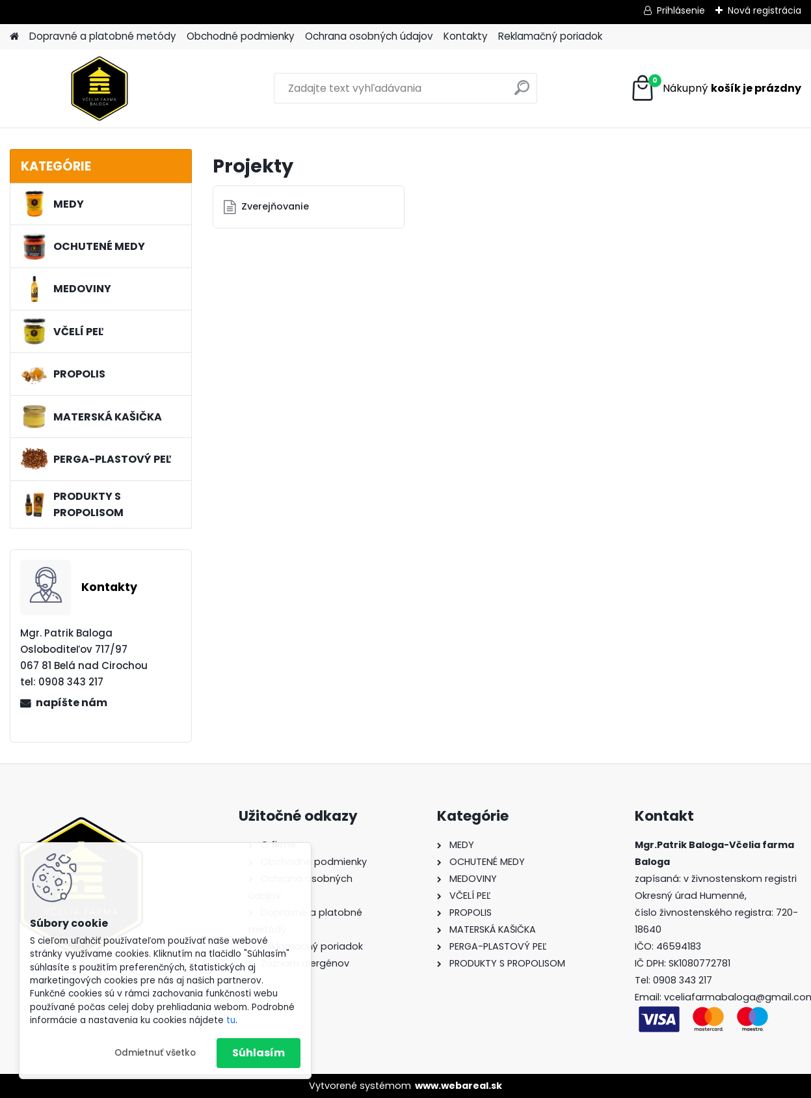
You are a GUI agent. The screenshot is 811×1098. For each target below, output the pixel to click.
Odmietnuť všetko (155, 1053)
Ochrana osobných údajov (369, 36)
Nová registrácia (764, 10)
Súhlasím (258, 1052)
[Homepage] (14, 36)
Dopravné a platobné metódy (102, 36)
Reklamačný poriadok (550, 36)
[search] (521, 92)
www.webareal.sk (458, 1085)
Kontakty (466, 36)
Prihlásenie (681, 10)
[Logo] (99, 88)
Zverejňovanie (275, 206)
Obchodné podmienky (241, 36)
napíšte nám (71, 702)
